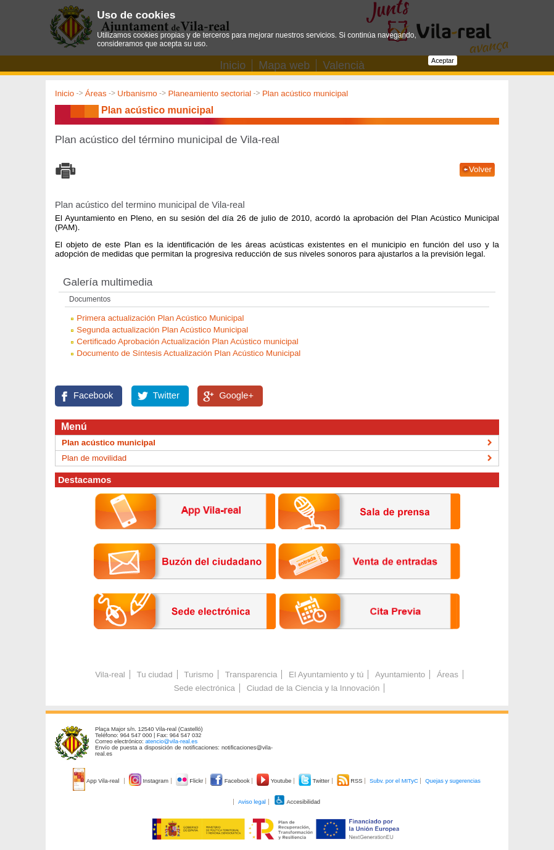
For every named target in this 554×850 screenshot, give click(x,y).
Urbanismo (137, 93)
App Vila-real (97, 781)
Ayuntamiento (400, 674)
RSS (350, 781)
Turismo (198, 674)
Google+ (236, 395)
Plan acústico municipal (305, 93)
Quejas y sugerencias (453, 781)
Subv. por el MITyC (394, 781)
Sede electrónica (204, 688)
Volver (480, 169)
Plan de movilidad (94, 458)
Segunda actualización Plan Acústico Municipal (162, 329)
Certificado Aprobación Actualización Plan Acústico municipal (187, 341)
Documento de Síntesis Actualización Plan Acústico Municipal (188, 353)
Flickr (190, 781)
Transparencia (251, 674)
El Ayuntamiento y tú (326, 674)
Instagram (149, 781)
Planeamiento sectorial (209, 93)
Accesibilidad (297, 802)
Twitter (166, 395)
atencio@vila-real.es (171, 741)
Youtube (275, 781)
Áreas (96, 93)
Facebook (93, 395)
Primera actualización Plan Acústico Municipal (160, 318)
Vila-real (110, 674)
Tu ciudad (155, 674)
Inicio (64, 93)
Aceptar (442, 60)
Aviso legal (252, 802)
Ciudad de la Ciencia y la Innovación (313, 688)
